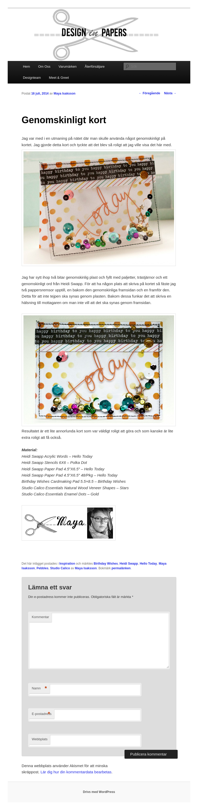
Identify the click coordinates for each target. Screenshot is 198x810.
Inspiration (67, 563)
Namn (39, 688)
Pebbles (42, 568)
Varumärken (68, 66)
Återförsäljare (94, 66)
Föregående (149, 93)
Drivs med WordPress (99, 792)
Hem (26, 66)
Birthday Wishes (106, 563)
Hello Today (148, 563)
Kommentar (40, 617)
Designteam (32, 78)
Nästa (170, 93)
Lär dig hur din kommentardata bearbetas (75, 772)
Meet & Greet (59, 78)
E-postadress (42, 714)
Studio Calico (60, 568)
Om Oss (44, 66)
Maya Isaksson (65, 93)
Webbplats (39, 739)
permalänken (121, 568)
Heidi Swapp (129, 563)
